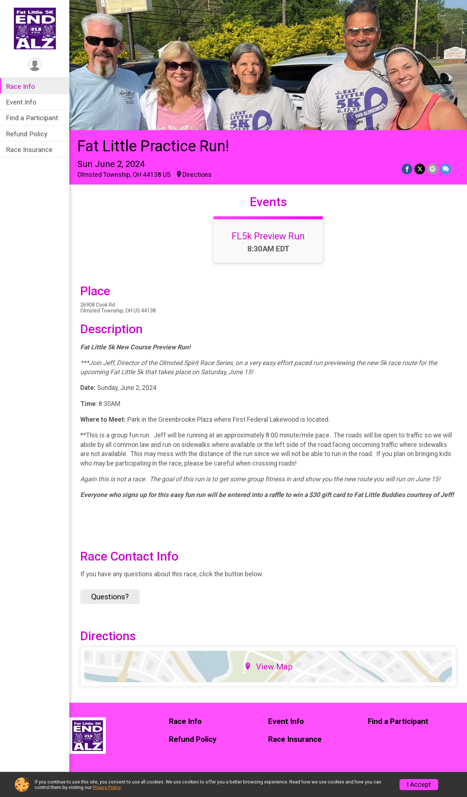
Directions (197, 174)
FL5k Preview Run (268, 236)
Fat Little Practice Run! (153, 146)
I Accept (419, 784)
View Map (268, 666)
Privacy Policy (106, 787)
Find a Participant (32, 118)
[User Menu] (35, 64)
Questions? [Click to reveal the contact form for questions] (110, 596)
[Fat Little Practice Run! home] (35, 28)
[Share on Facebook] (407, 169)
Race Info (20, 86)
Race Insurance (29, 149)
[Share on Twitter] (419, 169)
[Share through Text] (445, 169)
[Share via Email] (432, 169)
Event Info (21, 102)
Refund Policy (26, 134)
